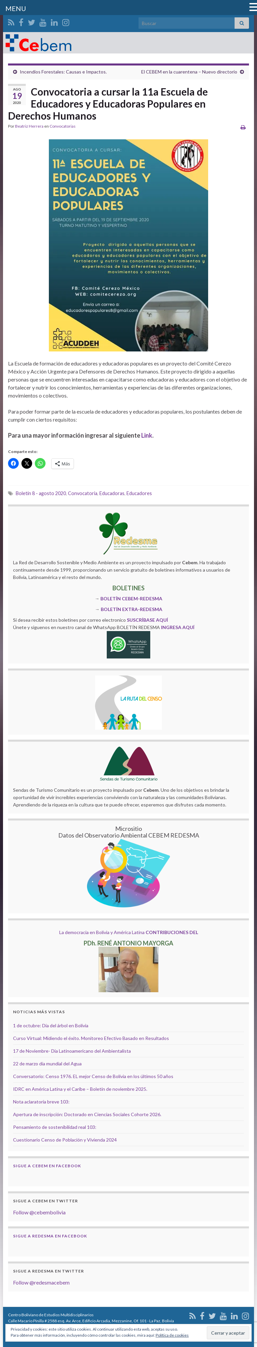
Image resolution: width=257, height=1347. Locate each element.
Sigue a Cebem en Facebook (47, 1165)
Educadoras (111, 493)
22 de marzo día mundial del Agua (47, 1063)
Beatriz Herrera (29, 126)
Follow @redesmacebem (41, 1282)
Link (146, 435)
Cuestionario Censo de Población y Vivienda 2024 (65, 1140)
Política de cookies (172, 1335)
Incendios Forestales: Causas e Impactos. (63, 71)
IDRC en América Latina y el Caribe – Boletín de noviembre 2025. (80, 1089)
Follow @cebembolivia (39, 1212)
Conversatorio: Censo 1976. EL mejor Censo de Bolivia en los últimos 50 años (93, 1076)
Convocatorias (63, 126)
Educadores (139, 493)
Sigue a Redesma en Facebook (50, 1235)
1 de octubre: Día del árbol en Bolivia (50, 1025)
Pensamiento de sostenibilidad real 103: (54, 1127)
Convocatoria (82, 493)
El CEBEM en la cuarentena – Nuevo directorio (189, 71)
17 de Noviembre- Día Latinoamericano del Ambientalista (72, 1051)
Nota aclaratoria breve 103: (41, 1101)
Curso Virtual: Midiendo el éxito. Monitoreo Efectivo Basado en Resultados (91, 1038)
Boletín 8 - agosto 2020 (41, 493)
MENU (15, 8)
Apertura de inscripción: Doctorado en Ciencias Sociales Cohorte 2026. (87, 1114)
